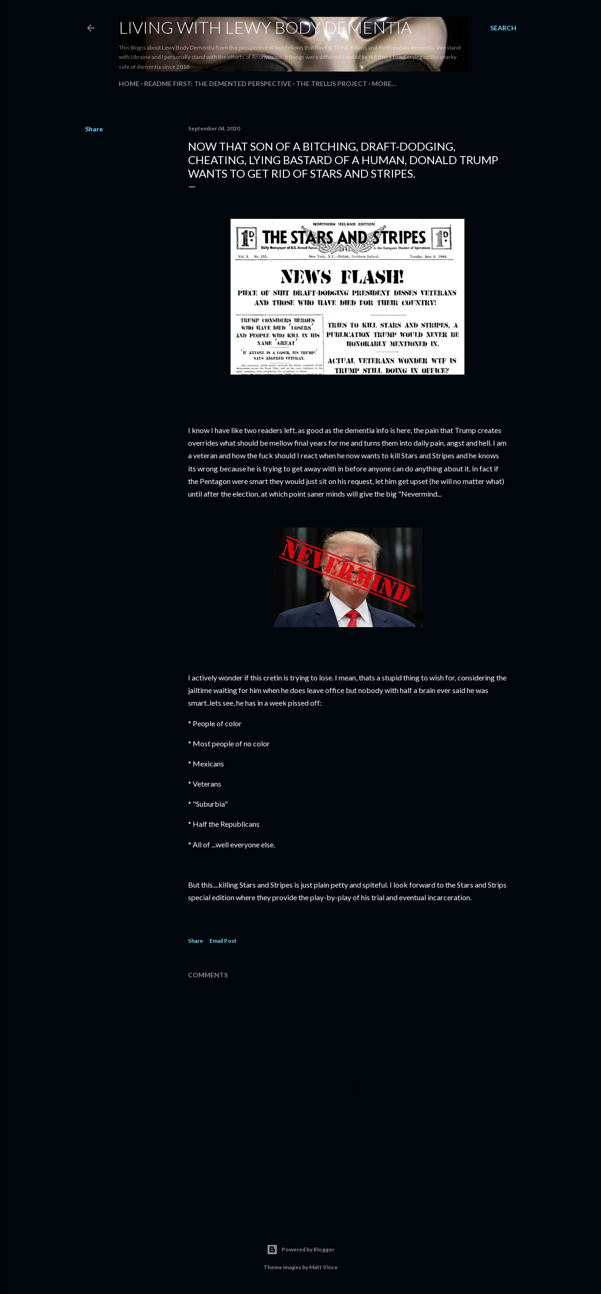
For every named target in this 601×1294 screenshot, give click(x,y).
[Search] (503, 28)
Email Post (223, 940)
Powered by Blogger (300, 1249)
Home (129, 83)
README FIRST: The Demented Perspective (217, 83)
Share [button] (94, 129)
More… (384, 83)
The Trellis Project (331, 83)
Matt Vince (323, 1267)
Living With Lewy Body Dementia (265, 27)
